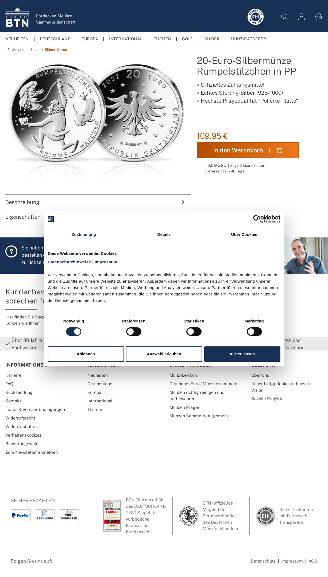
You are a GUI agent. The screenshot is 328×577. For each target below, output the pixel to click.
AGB (312, 561)
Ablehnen (86, 354)
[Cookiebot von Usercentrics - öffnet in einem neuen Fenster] (257, 219)
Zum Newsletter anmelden (31, 452)
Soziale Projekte (267, 398)
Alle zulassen (242, 354)
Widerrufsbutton (21, 426)
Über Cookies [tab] (244, 234)
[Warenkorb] (317, 16)
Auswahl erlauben (164, 354)
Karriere (13, 375)
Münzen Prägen (184, 407)
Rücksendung (19, 392)
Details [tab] (164, 234)
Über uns (260, 375)
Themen (95, 409)
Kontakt (13, 400)
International (100, 400)
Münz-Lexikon (183, 375)
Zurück (14, 49)
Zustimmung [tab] (84, 234)
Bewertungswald (22, 443)
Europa (94, 392)
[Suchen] (284, 16)
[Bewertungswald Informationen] (86, 564)
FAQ (9, 383)
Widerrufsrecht (20, 418)
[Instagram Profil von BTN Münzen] (73, 564)
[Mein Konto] (301, 16)
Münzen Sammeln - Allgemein (198, 415)
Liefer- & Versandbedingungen (35, 409)
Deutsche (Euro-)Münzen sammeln (203, 383)
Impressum (292, 561)
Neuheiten (97, 375)
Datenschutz (263, 561)
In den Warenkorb (247, 150)
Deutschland (100, 383)
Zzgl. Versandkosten (247, 165)
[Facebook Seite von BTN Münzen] (60, 564)
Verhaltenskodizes (23, 435)
